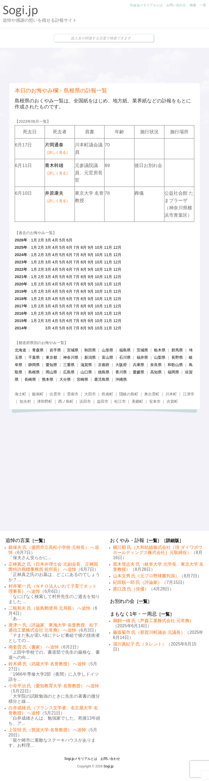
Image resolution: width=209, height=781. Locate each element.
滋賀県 (86, 365)
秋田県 (90, 350)
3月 (48, 240)
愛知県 (51, 365)
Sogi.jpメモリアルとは (146, 5)
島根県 (34, 372)
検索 (193, 5)
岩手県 (55, 350)
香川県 (121, 372)
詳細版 (172, 540)
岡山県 (51, 372)
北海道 (20, 350)
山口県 (86, 372)
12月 (117, 247)
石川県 (125, 357)
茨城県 (142, 350)
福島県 (125, 350)
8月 (84, 247)
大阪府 (121, 365)
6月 (69, 240)
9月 (91, 247)
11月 (108, 247)
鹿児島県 (101, 379)
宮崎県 (82, 379)
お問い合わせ (176, 5)
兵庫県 (138, 365)
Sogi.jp (108, 766)
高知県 (156, 372)
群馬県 (177, 350)
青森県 (38, 350)
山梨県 (159, 357)
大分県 (65, 379)
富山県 (107, 357)
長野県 (177, 357)
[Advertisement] (104, 65)
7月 (76, 247)
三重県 (69, 365)
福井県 (142, 357)
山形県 (107, 350)
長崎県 (30, 379)
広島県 (69, 372)
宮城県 (72, 350)
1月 (34, 240)
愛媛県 (138, 372)
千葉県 (34, 357)
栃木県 (159, 350)
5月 (62, 240)
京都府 (103, 365)
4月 (55, 240)
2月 (41, 240)
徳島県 (103, 372)
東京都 (51, 357)
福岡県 (173, 372)
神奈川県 (70, 357)
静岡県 (34, 365)
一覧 (203, 5)
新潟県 (90, 357)
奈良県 (156, 365)
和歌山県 (175, 365)
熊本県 (47, 379)
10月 (99, 247)
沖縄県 (121, 379)
